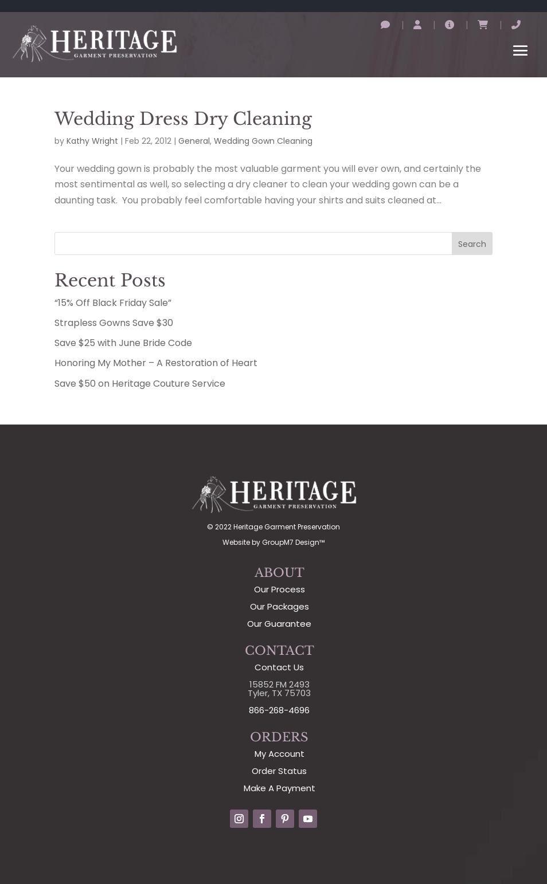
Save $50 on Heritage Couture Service (139, 383)
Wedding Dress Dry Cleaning (183, 118)
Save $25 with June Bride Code (123, 342)
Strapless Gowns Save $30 (113, 322)
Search (472, 244)
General (194, 141)
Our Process (279, 589)
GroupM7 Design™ (293, 542)
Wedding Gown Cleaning (263, 141)
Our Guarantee (279, 624)
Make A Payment (279, 788)
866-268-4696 (279, 710)
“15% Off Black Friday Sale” (112, 302)
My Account (279, 754)
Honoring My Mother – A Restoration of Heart (155, 363)
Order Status (279, 771)
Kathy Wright (92, 141)
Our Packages (279, 606)
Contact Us (279, 667)
